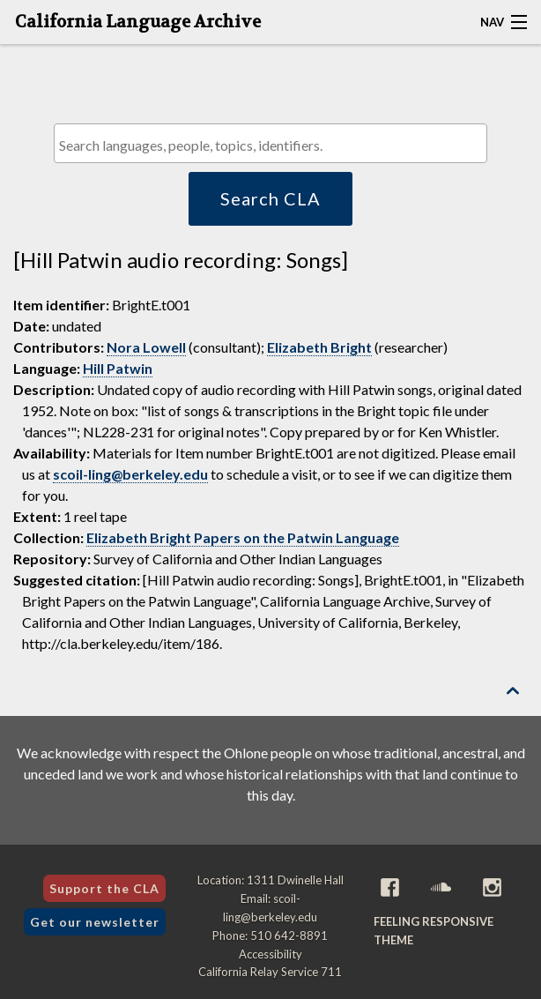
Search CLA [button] (270, 198)
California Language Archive (138, 22)
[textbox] (274, 145)
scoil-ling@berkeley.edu (130, 474)
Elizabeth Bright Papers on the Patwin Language (242, 537)
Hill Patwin (117, 368)
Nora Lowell (146, 347)
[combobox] (270, 143)
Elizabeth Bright (319, 347)
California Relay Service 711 (270, 972)
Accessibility (270, 954)
